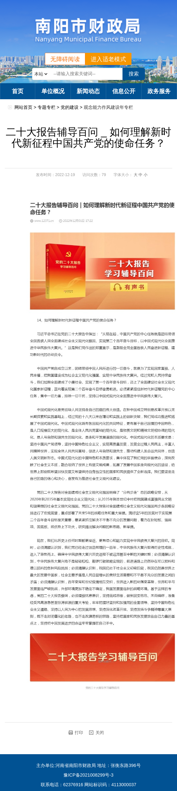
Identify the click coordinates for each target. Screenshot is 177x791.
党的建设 (70, 107)
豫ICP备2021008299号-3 (88, 775)
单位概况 (52, 91)
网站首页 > (26, 107)
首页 (17, 91)
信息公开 (123, 91)
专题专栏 (46, 107)
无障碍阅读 (65, 59)
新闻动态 (88, 91)
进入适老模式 (108, 59)
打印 (79, 732)
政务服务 (159, 91)
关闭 (100, 732)
